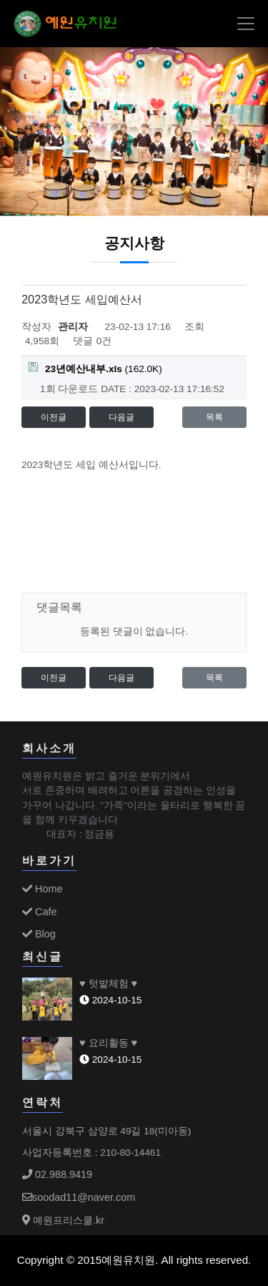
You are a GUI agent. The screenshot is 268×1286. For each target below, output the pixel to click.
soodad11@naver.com (78, 1197)
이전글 (53, 417)
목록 (214, 417)
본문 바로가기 (0, 0)
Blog (39, 934)
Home (42, 889)
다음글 (121, 417)
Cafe (39, 911)
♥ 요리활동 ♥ (108, 1042)
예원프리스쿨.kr (63, 1220)
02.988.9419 (57, 1174)
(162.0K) (95, 368)
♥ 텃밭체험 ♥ (108, 983)
